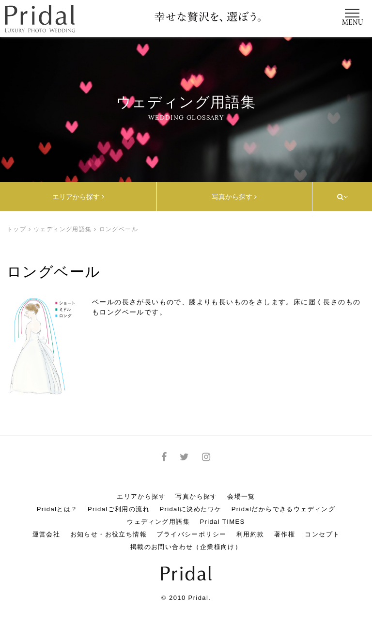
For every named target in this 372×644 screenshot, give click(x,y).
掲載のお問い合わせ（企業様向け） (186, 546)
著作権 (284, 534)
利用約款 (250, 534)
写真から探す (234, 197)
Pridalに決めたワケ (190, 509)
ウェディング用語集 (62, 229)
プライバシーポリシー (191, 534)
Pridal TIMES (222, 521)
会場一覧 (241, 496)
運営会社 (46, 534)
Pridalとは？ (57, 509)
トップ (16, 229)
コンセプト (322, 534)
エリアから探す (78, 197)
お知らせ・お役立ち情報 (108, 534)
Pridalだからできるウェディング (283, 509)
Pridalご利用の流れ (119, 509)
